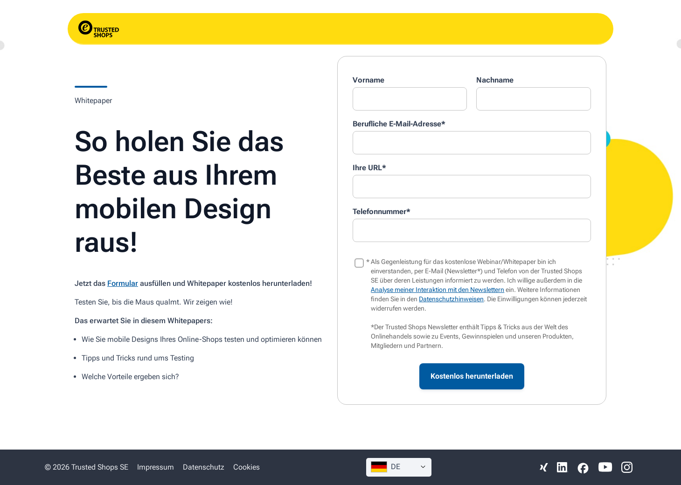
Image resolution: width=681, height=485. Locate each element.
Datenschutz (203, 467)
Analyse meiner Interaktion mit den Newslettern (437, 289)
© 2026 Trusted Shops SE (86, 467)
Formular (122, 283)
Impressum (155, 467)
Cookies (246, 467)
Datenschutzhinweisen (451, 299)
